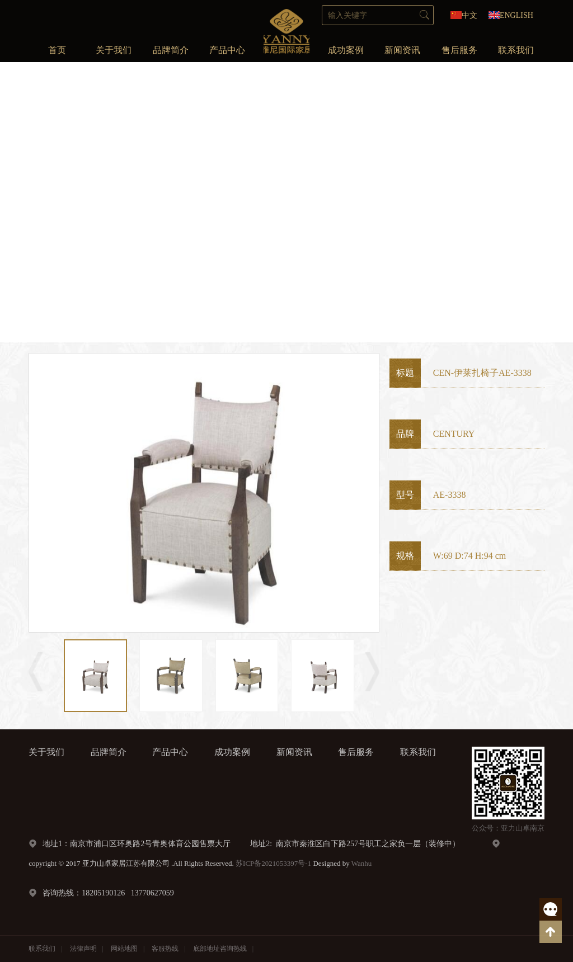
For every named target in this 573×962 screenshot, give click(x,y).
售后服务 (459, 50)
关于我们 (113, 50)
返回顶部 (550, 932)
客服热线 (550, 909)
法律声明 (83, 948)
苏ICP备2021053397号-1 (273, 863)
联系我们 (516, 50)
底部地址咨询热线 (220, 948)
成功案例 (346, 50)
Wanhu (361, 863)
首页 (57, 50)
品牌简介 (171, 50)
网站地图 (124, 948)
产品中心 (227, 50)
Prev (25, 201)
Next (548, 201)
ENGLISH (516, 15)
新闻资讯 (402, 50)
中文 (469, 15)
